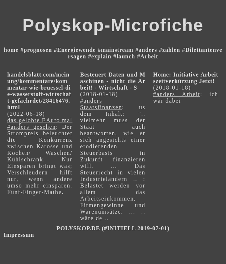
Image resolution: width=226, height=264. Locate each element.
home (11, 50)
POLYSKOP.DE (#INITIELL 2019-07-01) (113, 228)
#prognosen (36, 50)
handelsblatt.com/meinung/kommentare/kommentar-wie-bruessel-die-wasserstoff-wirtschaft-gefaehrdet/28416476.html (39, 90)
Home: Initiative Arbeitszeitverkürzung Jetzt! (185, 77)
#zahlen (169, 50)
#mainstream (115, 50)
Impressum (19, 235)
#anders (146, 50)
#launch (124, 56)
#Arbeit (147, 56)
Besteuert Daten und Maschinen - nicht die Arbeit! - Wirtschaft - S (112, 81)
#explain (99, 56)
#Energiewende (75, 50)
